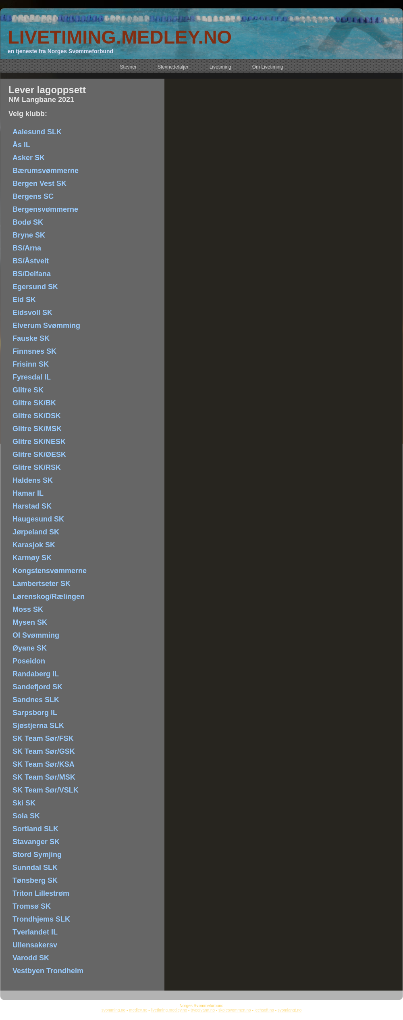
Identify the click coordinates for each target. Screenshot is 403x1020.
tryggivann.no (203, 1010)
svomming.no (113, 1010)
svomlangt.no (289, 1010)
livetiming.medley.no (169, 1010)
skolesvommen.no (234, 1010)
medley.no (138, 1010)
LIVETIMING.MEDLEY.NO (120, 37)
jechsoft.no (264, 1010)
